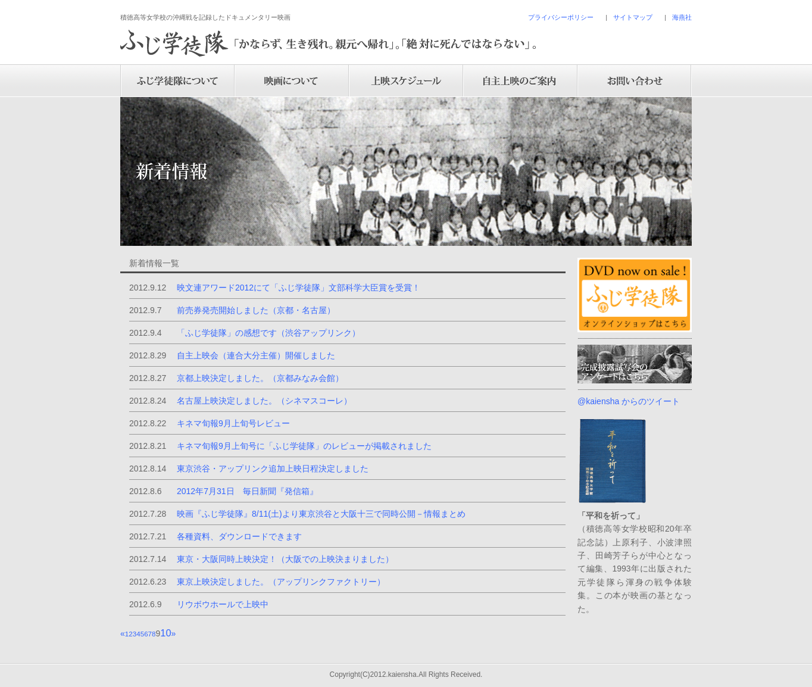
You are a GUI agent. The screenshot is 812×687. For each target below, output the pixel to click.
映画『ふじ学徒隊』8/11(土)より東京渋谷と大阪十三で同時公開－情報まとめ (321, 514)
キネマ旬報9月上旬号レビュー (233, 423)
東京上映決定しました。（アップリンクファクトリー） (281, 581)
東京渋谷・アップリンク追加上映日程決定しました (272, 468)
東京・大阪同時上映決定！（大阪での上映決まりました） (285, 559)
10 (165, 632)
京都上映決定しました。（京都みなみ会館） (260, 378)
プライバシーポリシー (561, 17)
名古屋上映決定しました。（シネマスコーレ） (264, 400)
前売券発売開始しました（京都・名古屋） (256, 310)
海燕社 (682, 17)
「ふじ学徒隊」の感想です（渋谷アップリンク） (268, 333)
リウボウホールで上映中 (222, 604)
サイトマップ (632, 17)
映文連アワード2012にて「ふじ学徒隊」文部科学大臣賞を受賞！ (298, 287)
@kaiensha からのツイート (628, 401)
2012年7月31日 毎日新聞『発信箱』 (247, 491)
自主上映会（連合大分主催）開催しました (256, 355)
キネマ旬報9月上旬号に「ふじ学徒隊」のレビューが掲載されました (304, 446)
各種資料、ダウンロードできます (239, 536)
